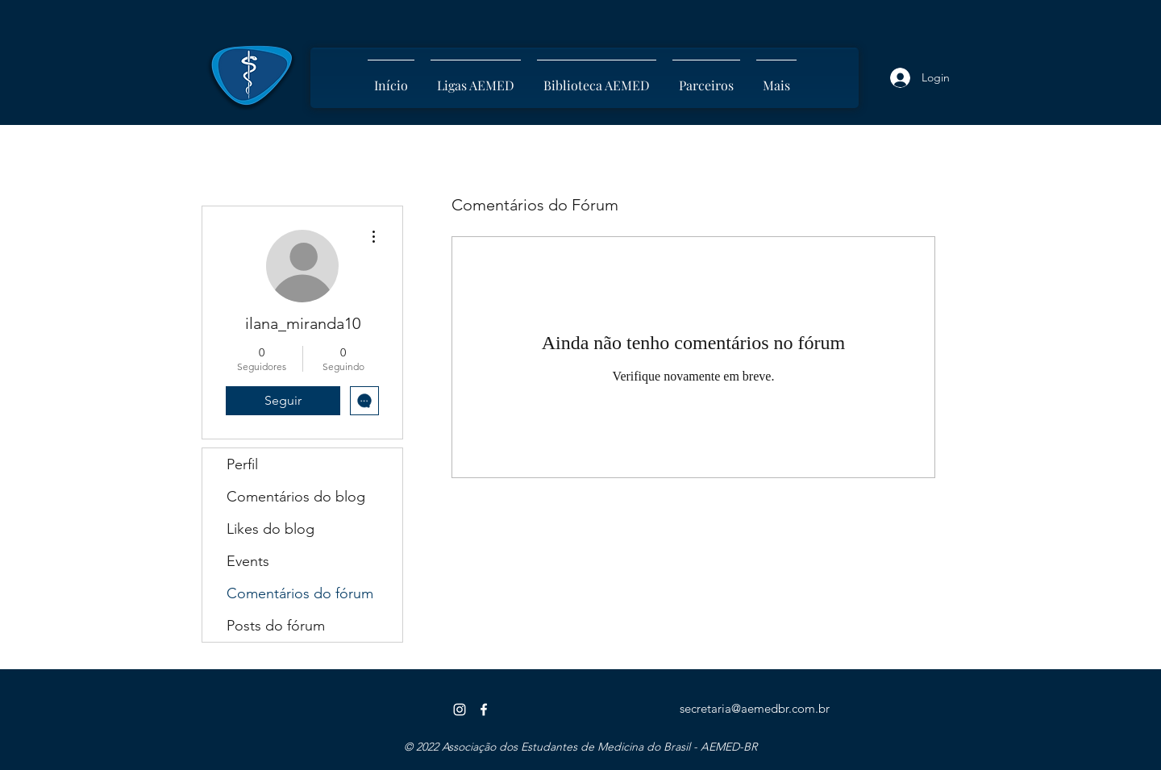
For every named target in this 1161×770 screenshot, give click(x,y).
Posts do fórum (276, 626)
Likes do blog (270, 529)
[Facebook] (484, 709)
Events (248, 561)
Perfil (242, 464)
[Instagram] (460, 709)
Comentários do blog (296, 497)
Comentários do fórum (300, 593)
